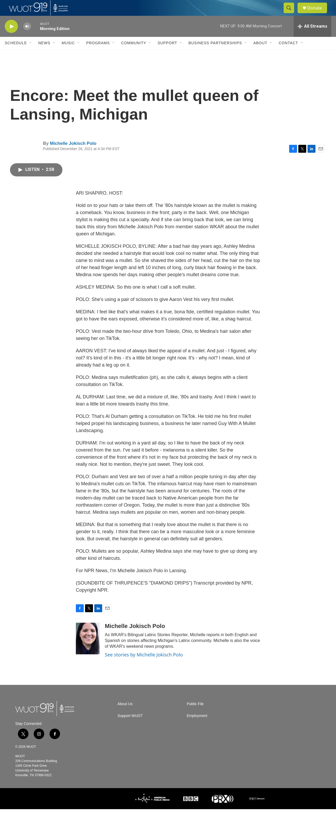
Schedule (16, 55)
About (260, 55)
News (44, 55)
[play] (11, 38)
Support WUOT (130, 728)
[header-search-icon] (291, 14)
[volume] (27, 38)
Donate (318, 14)
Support (167, 55)
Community (133, 55)
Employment (197, 728)
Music (68, 55)
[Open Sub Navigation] (31, 55)
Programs (98, 55)
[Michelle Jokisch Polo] (88, 650)
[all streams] (312, 38)
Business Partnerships (215, 55)
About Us (125, 716)
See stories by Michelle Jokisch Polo (144, 666)
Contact (288, 55)
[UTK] (95, 811)
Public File (195, 716)
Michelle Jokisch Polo (73, 155)
